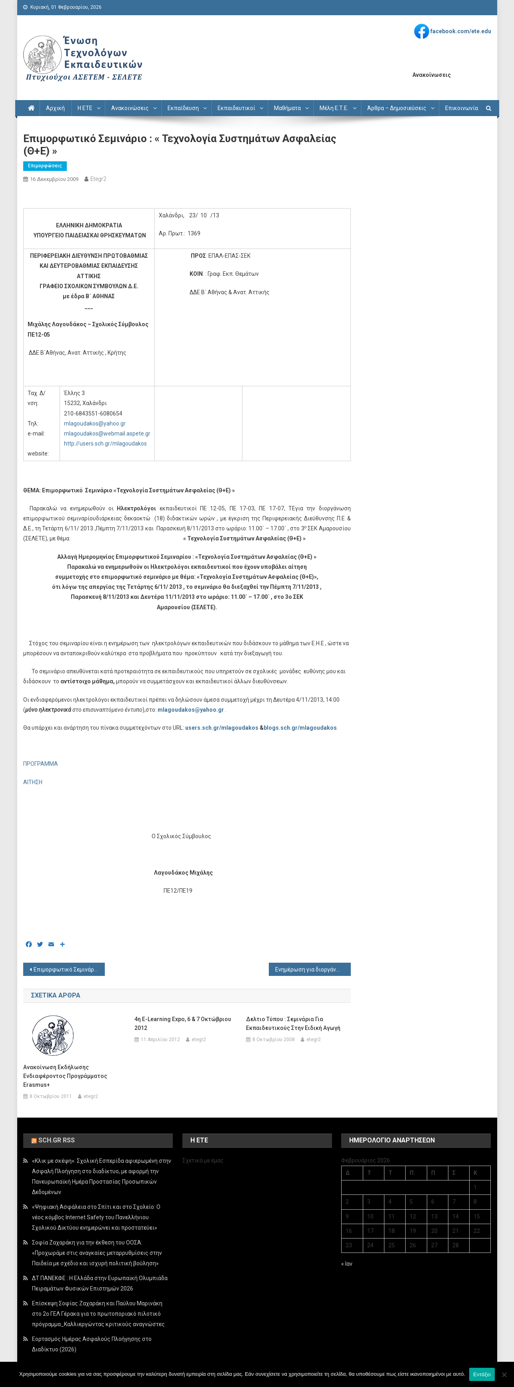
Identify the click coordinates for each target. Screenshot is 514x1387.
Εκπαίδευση (183, 108)
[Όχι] (504, 1375)
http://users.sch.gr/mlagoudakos (105, 443)
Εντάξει (482, 1374)
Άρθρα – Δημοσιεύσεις (396, 108)
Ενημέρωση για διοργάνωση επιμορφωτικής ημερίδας (313, 969)
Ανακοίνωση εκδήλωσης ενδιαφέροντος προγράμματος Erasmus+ (65, 1076)
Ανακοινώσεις (130, 108)
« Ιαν (346, 1264)
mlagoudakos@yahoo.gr (95, 423)
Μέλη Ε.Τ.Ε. (334, 108)
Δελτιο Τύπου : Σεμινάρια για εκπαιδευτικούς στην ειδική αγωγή (293, 1023)
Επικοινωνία (461, 108)
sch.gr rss (56, 1140)
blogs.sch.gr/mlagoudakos (300, 728)
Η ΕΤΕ (85, 108)
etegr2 (98, 179)
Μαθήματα (287, 108)
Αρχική (55, 108)
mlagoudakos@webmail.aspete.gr (107, 433)
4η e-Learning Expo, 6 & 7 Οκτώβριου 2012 (182, 1023)
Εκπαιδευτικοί (236, 108)
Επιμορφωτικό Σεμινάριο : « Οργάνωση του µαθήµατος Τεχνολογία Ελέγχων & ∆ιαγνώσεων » (69, 969)
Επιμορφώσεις (45, 166)
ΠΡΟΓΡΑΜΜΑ (40, 764)
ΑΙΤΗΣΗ (32, 782)
